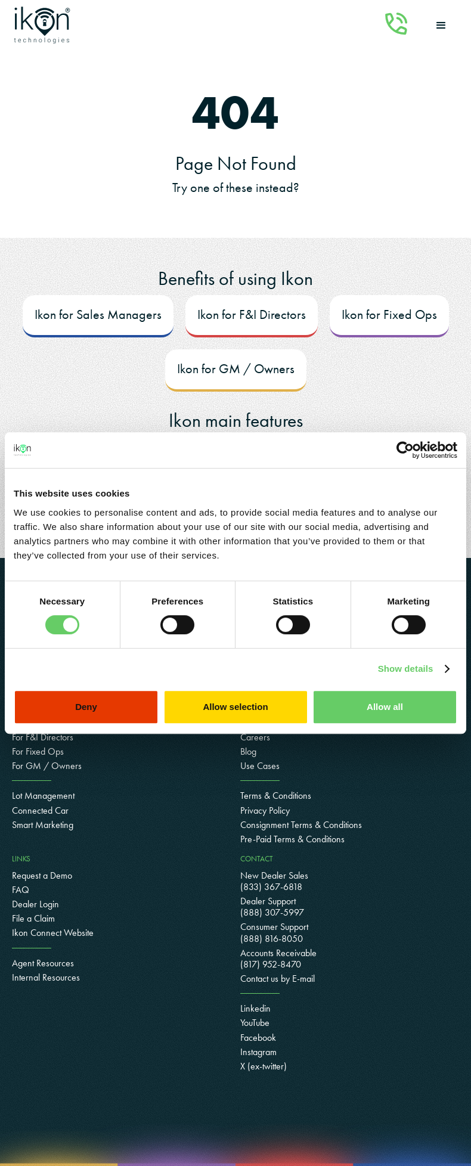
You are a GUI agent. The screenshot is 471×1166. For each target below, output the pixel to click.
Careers (255, 737)
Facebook (258, 1037)
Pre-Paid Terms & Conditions (292, 839)
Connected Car (40, 810)
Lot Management (43, 795)
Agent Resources (43, 963)
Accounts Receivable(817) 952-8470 (278, 958)
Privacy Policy (265, 810)
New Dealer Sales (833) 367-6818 (274, 881)
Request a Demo (42, 875)
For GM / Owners (47, 765)
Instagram (258, 1052)
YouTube (254, 1022)
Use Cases (260, 765)
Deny (86, 707)
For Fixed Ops (38, 751)
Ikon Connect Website (53, 932)
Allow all (385, 707)
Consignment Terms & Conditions (301, 824)
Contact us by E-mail (277, 978)
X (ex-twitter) (263, 1066)
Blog (248, 751)
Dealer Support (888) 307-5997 (272, 906)
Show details (405, 668)
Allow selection (235, 707)
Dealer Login (35, 904)
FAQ (20, 889)
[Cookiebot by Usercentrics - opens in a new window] (405, 450)
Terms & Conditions (275, 795)
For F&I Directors (42, 737)
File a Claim (33, 918)
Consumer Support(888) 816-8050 (274, 932)
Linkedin (255, 1008)
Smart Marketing (42, 824)
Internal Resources (46, 977)
